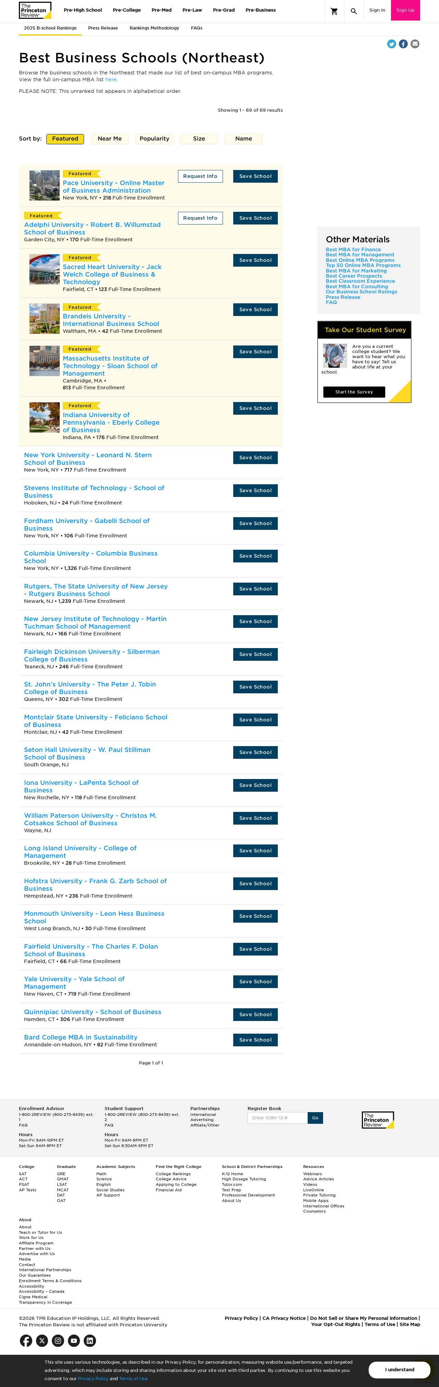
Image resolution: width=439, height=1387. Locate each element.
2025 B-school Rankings (50, 28)
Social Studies (110, 1190)
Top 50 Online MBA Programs (363, 265)
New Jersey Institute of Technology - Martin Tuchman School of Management (95, 622)
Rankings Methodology (154, 28)
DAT (61, 1195)
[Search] (354, 11)
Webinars (312, 1173)
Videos (310, 1184)
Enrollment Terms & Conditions (50, 1280)
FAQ (331, 302)
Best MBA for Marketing (356, 270)
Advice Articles (318, 1179)
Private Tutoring (319, 1195)
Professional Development (248, 1195)
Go (315, 1117)
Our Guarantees (35, 1275)
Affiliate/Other (205, 1125)
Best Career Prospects (354, 276)
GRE (61, 1173)
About (25, 1227)
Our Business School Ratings (361, 291)
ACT (23, 1179)
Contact (27, 1264)
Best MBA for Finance (353, 249)
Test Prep (231, 1190)
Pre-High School (83, 10)
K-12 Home (232, 1173)
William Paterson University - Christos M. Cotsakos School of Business (90, 819)
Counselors (314, 1211)
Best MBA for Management (360, 254)
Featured (65, 139)
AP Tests (27, 1190)
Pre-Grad (224, 10)
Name (243, 139)
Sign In (377, 10)
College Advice (171, 1179)
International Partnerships (45, 1269)
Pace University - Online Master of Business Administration (114, 186)
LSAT (62, 1184)
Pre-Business (261, 10)
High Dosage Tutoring (244, 1179)
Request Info (200, 176)
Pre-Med (161, 10)
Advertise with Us (37, 1253)
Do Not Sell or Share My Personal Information (363, 1318)
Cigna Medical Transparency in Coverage (45, 1299)
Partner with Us (34, 1248)
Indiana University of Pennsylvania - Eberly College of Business (111, 422)
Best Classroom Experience (360, 281)
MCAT (63, 1190)
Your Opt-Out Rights (335, 1324)
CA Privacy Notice (284, 1318)
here (111, 79)
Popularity (154, 139)
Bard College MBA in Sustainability (81, 1037)
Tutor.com (232, 1184)
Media (25, 1259)
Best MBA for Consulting (357, 286)
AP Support (108, 1195)
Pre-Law (192, 10)
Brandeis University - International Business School (111, 320)
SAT (22, 1173)
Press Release (103, 28)
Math (101, 1173)
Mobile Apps (316, 1200)
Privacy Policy (93, 1378)
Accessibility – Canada (41, 1291)
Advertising (202, 1119)
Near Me (110, 139)
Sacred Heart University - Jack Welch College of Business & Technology (112, 274)
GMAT (63, 1179)
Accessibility (31, 1286)
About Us (231, 1200)
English (103, 1184)
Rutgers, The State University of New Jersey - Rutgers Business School (96, 590)
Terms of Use (133, 1378)
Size (199, 139)
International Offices (323, 1206)
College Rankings (173, 1173)
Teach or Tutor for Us (40, 1232)
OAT (61, 1200)
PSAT (24, 1184)
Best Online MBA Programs (360, 260)
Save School (255, 176)
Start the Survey (354, 391)
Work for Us (31, 1237)
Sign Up (405, 10)
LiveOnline (313, 1190)
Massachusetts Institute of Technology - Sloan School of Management (110, 366)
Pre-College (127, 10)
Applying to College (176, 1184)
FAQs (196, 28)
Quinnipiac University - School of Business (93, 1011)
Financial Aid (169, 1190)
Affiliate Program (36, 1243)
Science (104, 1179)
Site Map (410, 1324)
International (203, 1114)
